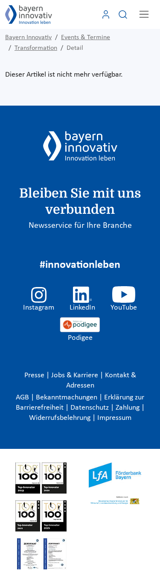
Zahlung (128, 408)
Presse (35, 375)
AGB (23, 397)
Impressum (114, 418)
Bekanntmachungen (67, 397)
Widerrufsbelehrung (60, 418)
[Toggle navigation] (144, 14)
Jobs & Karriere (75, 375)
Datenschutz (90, 408)
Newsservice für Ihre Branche (80, 225)
